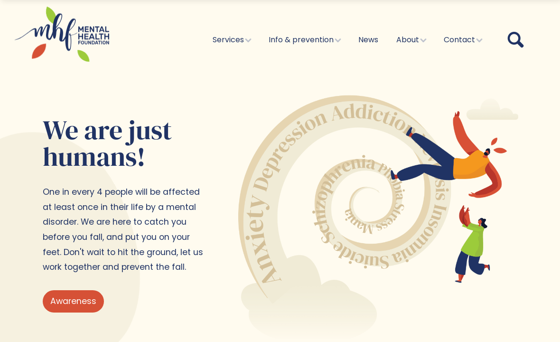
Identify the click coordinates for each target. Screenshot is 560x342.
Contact (463, 39)
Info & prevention (304, 39)
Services (232, 39)
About (411, 39)
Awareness (73, 301)
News (368, 39)
